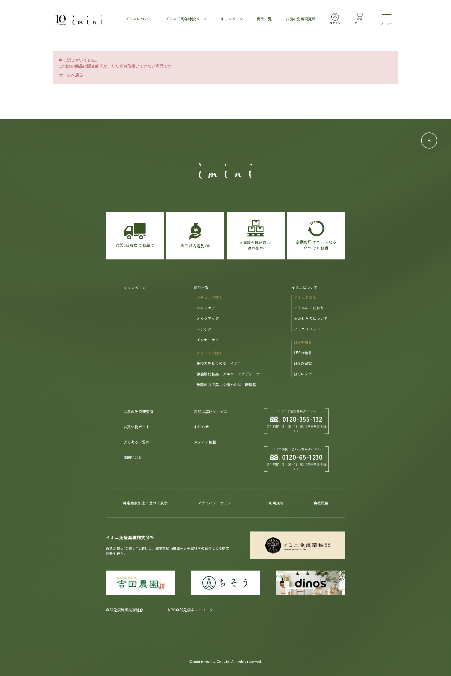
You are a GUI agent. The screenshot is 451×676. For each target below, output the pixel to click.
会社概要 (321, 503)
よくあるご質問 (136, 442)
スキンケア (205, 308)
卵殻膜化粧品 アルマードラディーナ (228, 374)
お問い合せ (132, 457)
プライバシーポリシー (216, 503)
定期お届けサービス (211, 411)
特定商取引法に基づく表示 (145, 503)
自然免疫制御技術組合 (124, 610)
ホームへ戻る (71, 75)
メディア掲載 (205, 442)
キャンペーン (134, 287)
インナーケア (207, 339)
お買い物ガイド (136, 427)
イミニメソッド (307, 329)
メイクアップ (207, 318)
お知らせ (201, 427)
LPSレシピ (303, 374)
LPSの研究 (303, 363)
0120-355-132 (296, 419)
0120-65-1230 (296, 457)
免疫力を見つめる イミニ (218, 363)
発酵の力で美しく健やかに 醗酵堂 (226, 384)
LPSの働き (303, 352)
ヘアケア (203, 329)
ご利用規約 (274, 503)
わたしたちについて (311, 318)
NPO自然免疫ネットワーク (190, 610)
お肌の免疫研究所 (138, 411)
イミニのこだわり (309, 308)
